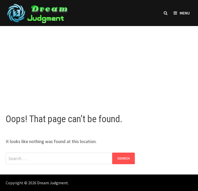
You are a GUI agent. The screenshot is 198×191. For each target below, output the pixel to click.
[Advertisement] (99, 65)
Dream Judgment (52, 182)
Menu (182, 12)
